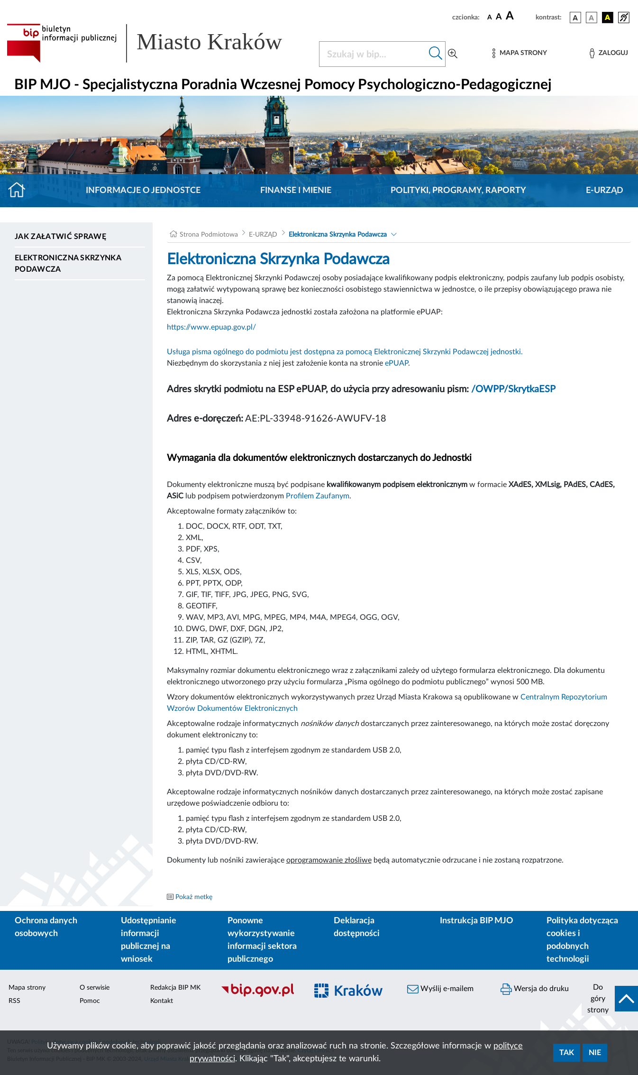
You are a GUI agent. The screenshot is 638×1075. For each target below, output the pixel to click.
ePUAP (396, 363)
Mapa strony (27, 987)
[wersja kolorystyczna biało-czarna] (591, 17)
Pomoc (90, 1001)
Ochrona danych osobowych (46, 927)
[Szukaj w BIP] (373, 54)
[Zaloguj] (609, 53)
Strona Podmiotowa (209, 234)
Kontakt (161, 1001)
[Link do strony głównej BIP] (157, 43)
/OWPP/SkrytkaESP (513, 389)
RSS (14, 1001)
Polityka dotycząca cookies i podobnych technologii (582, 940)
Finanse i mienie (295, 190)
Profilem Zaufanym (317, 496)
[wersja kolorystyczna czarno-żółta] (608, 17)
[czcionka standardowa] (489, 17)
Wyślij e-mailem (440, 989)
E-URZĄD (604, 190)
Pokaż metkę (193, 897)
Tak (566, 1053)
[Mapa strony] (519, 53)
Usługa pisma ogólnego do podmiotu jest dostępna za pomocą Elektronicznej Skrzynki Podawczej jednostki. (345, 352)
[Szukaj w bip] (436, 54)
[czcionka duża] (519, 16)
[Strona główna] (20, 190)
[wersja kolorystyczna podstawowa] (575, 17)
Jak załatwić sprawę (60, 236)
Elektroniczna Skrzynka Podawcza (68, 263)
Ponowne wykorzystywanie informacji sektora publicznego (262, 940)
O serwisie (94, 987)
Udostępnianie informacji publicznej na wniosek (148, 940)
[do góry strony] (610, 999)
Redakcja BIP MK (175, 987)
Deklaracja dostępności (357, 927)
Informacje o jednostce (143, 190)
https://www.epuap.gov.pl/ (211, 327)
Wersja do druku (535, 989)
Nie (595, 1053)
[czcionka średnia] (499, 17)
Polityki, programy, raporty (458, 190)
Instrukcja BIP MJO (476, 921)
